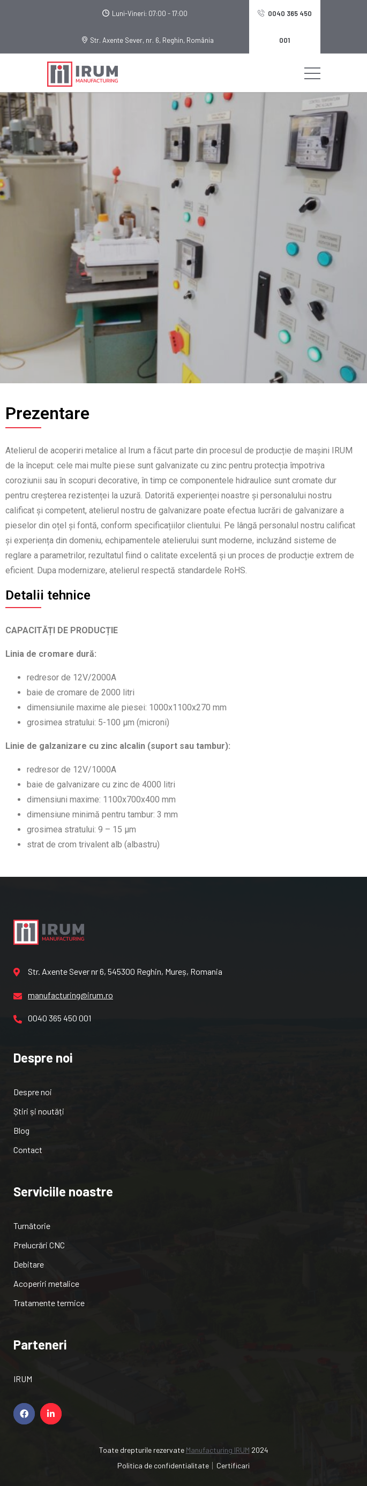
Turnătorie (31, 1225)
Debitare (28, 1264)
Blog (21, 1130)
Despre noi (32, 1092)
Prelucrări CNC (39, 1245)
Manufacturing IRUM (218, 1449)
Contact (27, 1149)
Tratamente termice (49, 1303)
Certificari (233, 1465)
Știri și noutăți (38, 1111)
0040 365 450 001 (285, 26)
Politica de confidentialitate (163, 1465)
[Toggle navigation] (312, 72)
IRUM (22, 1379)
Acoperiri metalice (46, 1283)
